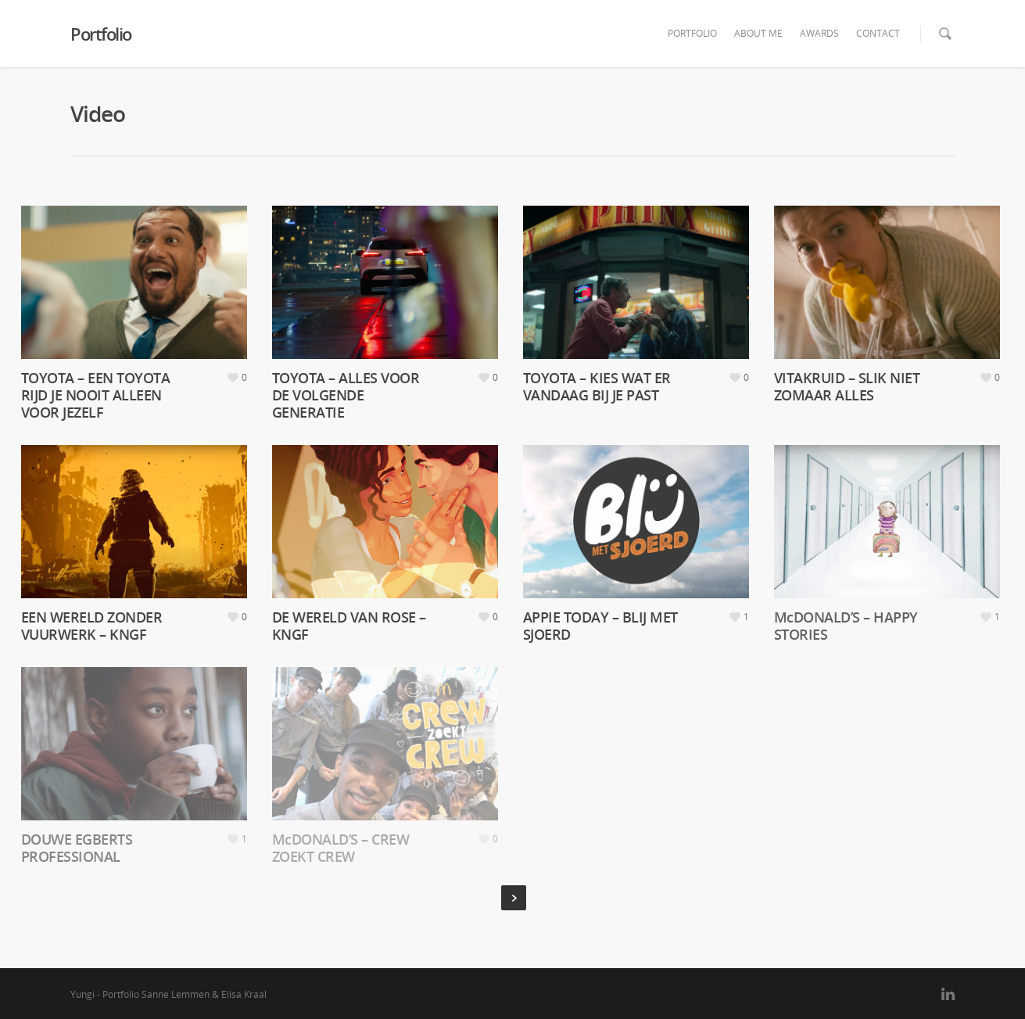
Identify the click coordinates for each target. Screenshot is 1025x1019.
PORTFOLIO (692, 33)
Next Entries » (513, 897)
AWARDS (819, 33)
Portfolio (100, 33)
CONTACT (878, 33)
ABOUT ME (758, 33)
